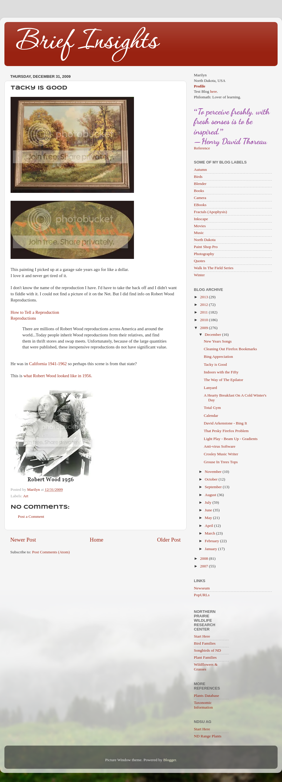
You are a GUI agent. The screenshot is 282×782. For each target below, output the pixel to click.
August (211, 495)
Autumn (200, 169)
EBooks (200, 205)
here (213, 91)
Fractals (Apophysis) (210, 212)
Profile (199, 86)
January (211, 549)
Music (199, 232)
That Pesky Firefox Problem (226, 431)
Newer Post (23, 540)
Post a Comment (31, 516)
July (208, 502)
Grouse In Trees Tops (221, 462)
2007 (204, 566)
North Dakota (205, 239)
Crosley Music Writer (221, 454)
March (210, 533)
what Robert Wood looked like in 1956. (58, 375)
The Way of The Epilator (223, 379)
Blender (200, 183)
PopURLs (201, 595)
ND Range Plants (207, 736)
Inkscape (201, 219)
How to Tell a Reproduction (35, 312)
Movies (200, 226)
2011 (204, 312)
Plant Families (205, 657)
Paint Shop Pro (206, 247)
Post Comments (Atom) (51, 552)
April (209, 525)
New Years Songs (218, 341)
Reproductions (23, 318)
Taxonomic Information (203, 704)
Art (25, 496)
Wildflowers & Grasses (206, 666)
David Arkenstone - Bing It (225, 423)
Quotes (199, 261)
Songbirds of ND (207, 650)
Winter (199, 275)
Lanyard (210, 387)
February (212, 541)
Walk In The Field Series (213, 268)
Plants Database (206, 695)
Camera (200, 198)
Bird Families (205, 643)
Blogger (169, 760)
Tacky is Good (215, 364)
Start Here (202, 636)
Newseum (202, 588)
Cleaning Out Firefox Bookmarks (230, 349)
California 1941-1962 (48, 363)
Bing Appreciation (218, 356)
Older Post (169, 540)
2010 (204, 320)
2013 (204, 297)
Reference (202, 148)
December (213, 334)
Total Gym (212, 407)
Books (199, 190)
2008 (204, 558)
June (209, 510)
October (212, 479)
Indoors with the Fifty (221, 372)
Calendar (211, 415)
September (214, 487)
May (209, 517)
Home (96, 540)
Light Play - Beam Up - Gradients (231, 438)
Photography (204, 254)
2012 (204, 304)
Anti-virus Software (220, 446)
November (213, 471)
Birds (198, 176)
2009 (204, 328)
